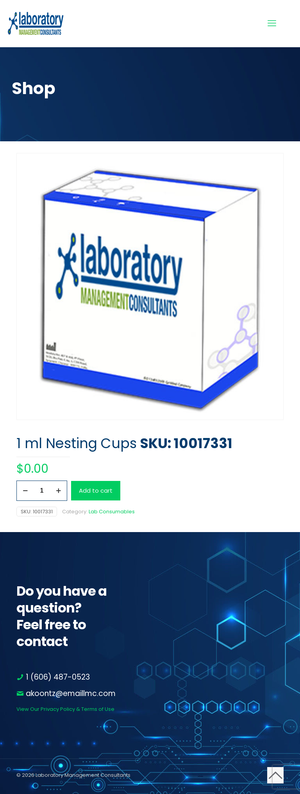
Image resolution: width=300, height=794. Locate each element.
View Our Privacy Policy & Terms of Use (65, 709)
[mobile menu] (272, 23)
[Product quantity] (41, 491)
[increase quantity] (58, 490)
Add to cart (95, 490)
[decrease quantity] (25, 490)
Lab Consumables (112, 511)
